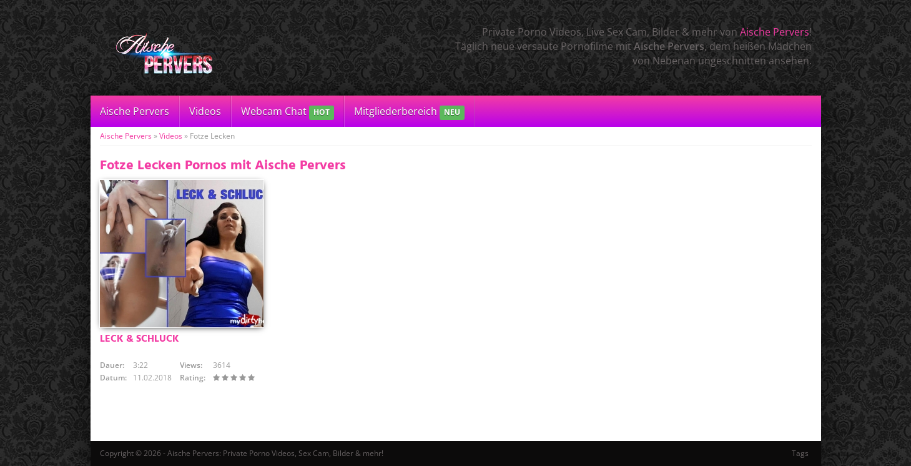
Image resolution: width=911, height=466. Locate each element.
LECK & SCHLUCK (139, 339)
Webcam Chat (287, 112)
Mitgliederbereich (409, 112)
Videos (205, 111)
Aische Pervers (774, 32)
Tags (800, 453)
